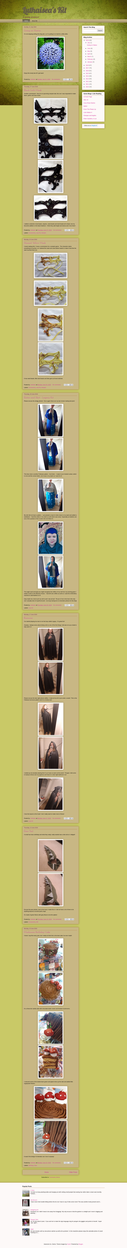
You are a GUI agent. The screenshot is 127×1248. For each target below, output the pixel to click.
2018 (87, 65)
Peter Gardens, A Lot (90, 118)
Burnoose (28, 618)
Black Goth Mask (32, 90)
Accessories (31, 233)
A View (32, 1190)
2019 (87, 40)
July (88, 42)
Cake (35, 1165)
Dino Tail (28, 831)
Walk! (32, 1229)
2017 (87, 68)
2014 (87, 76)
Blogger (80, 1244)
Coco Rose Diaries (89, 103)
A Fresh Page (88, 97)
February (90, 59)
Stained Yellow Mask (35, 243)
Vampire (43, 233)
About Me (34, 21)
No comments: (56, 79)
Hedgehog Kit (34, 1210)
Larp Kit (38, 233)
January (90, 62)
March (89, 56)
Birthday (31, 1165)
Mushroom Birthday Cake (37, 932)
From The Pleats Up (90, 109)
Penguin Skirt (34, 1219)
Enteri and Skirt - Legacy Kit (39, 398)
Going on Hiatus (32, 30)
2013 (87, 79)
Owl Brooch (33, 1200)
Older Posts (73, 1172)
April (88, 54)
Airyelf (69, 1244)
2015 (87, 73)
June (89, 48)
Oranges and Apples (90, 115)
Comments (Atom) (54, 1177)
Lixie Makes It (88, 112)
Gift (37, 922)
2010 (87, 87)
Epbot (85, 106)
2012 (87, 81)
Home (26, 21)
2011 (87, 84)
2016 (87, 70)
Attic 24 (86, 100)
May (88, 51)
